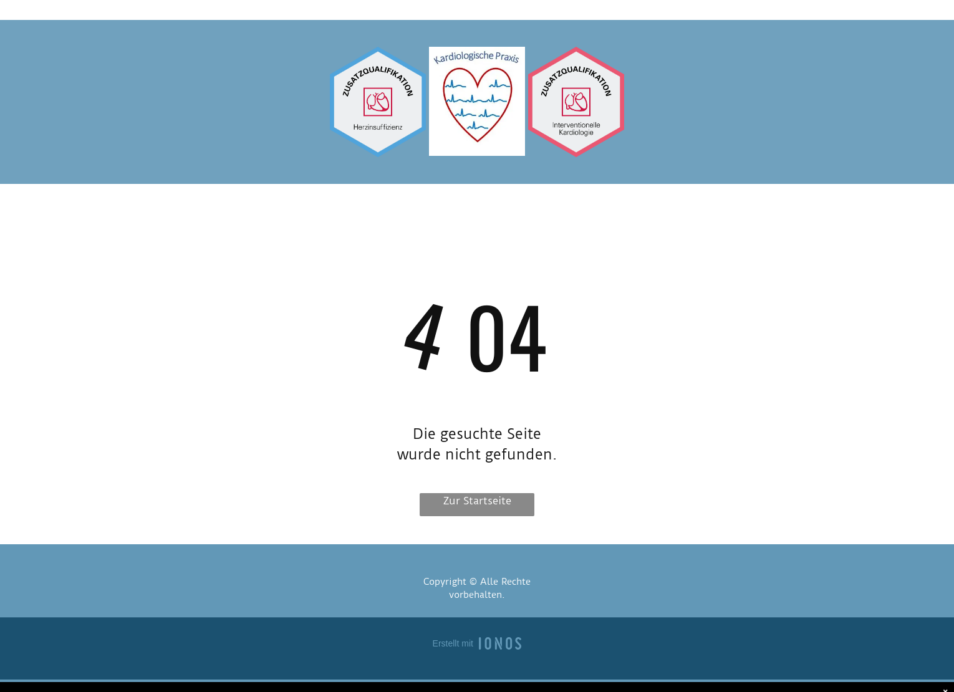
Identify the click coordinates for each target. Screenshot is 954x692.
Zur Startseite (477, 500)
